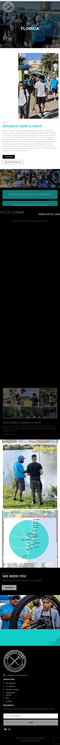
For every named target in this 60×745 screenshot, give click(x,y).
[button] (45, 6)
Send (31, 722)
